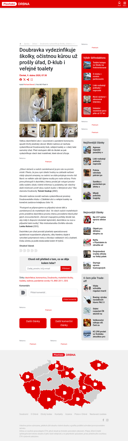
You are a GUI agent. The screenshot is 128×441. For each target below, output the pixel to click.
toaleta (22, 281)
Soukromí (23, 414)
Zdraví (34, 44)
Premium (48, 162)
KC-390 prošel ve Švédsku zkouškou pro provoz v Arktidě (99, 336)
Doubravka (52, 277)
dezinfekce (30, 277)
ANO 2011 (58, 281)
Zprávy (26, 44)
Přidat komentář (69, 299)
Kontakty (59, 414)
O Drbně (34, 414)
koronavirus (41, 277)
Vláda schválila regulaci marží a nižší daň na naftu (99, 291)
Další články (33, 321)
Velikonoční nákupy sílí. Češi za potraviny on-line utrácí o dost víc (99, 326)
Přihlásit (66, 268)
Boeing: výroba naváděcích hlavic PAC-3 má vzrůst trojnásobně (100, 302)
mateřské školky (65, 277)
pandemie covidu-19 (43, 281)
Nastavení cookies (98, 414)
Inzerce (68, 414)
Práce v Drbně (80, 414)
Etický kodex (46, 414)
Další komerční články (64, 323)
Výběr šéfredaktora (94, 57)
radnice (30, 281)
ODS (66, 281)
